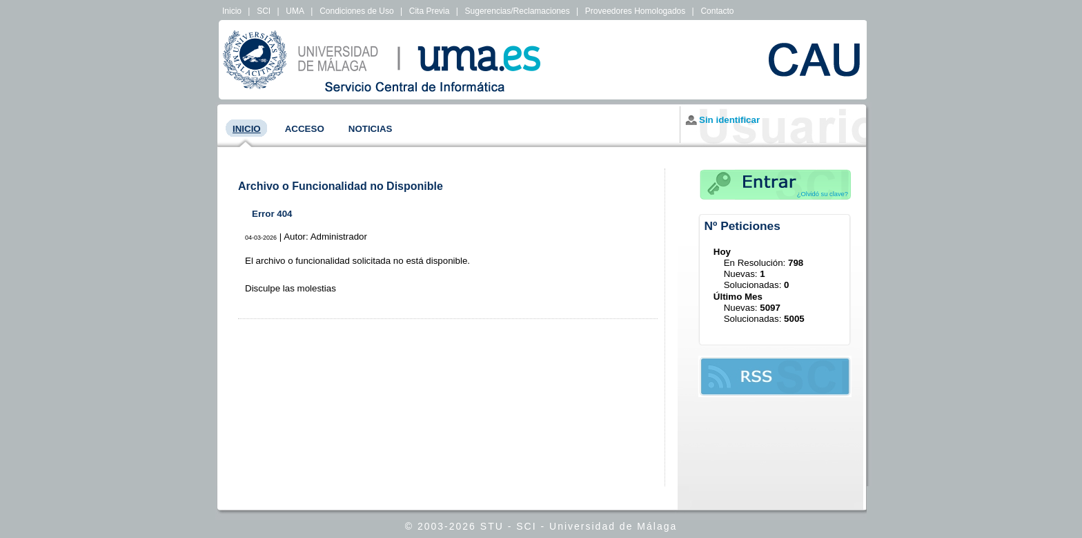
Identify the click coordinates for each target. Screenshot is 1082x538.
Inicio (232, 11)
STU (492, 526)
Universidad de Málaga (613, 526)
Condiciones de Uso (356, 11)
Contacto (717, 11)
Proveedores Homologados (635, 11)
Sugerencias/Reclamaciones (517, 11)
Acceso (304, 129)
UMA (295, 11)
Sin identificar (729, 120)
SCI (263, 11)
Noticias (370, 129)
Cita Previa (429, 11)
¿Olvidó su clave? (822, 194)
